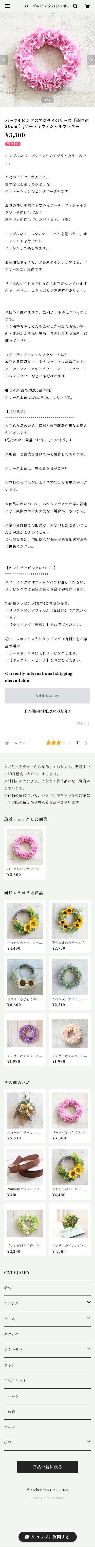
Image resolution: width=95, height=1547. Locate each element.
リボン (9, 1365)
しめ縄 (9, 1411)
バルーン (11, 1396)
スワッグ (11, 1334)
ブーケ (9, 1427)
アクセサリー (15, 1350)
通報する (83, 724)
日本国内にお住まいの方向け (48, 711)
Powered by (47, 1498)
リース (9, 1319)
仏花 (8, 1442)
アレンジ (11, 1303)
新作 (8, 1288)
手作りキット (15, 1380)
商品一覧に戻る (48, 1466)
